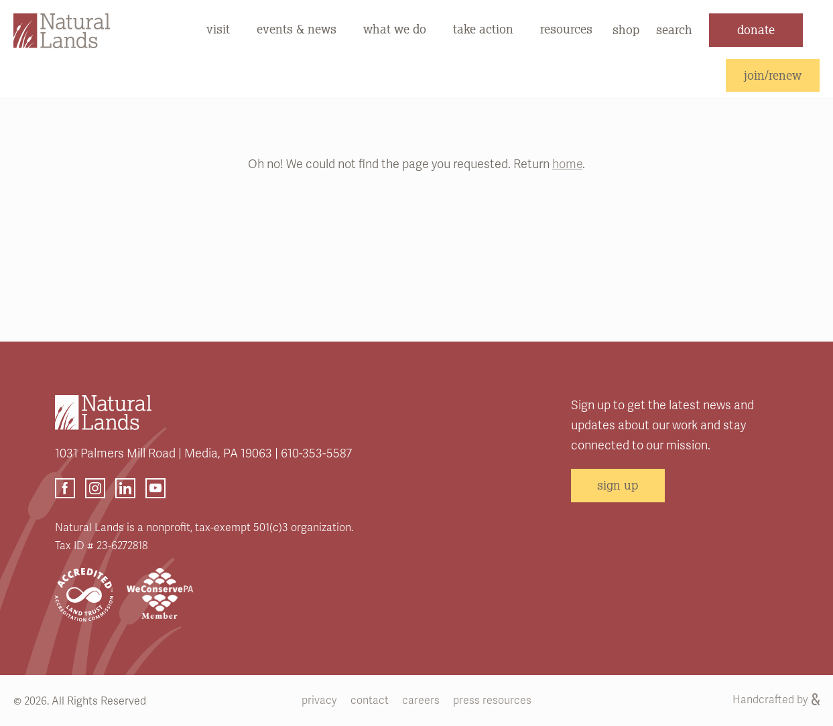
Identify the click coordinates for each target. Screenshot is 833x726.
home (567, 164)
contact (369, 700)
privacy (319, 700)
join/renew (773, 75)
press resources (492, 700)
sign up (617, 485)
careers (421, 700)
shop (626, 29)
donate (756, 29)
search (674, 29)
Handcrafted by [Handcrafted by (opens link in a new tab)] (776, 700)
